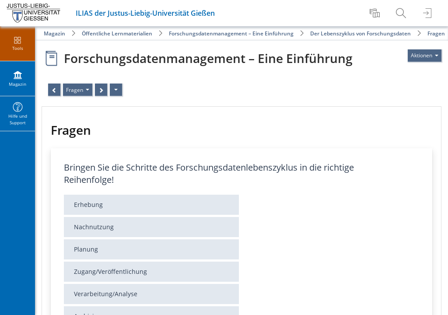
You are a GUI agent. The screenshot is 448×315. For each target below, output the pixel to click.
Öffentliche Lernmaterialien (117, 33)
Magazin (54, 33)
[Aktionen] (116, 90)
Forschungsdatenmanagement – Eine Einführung (231, 33)
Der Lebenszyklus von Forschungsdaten (360, 33)
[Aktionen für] (424, 55)
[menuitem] (376, 13)
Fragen (436, 33)
